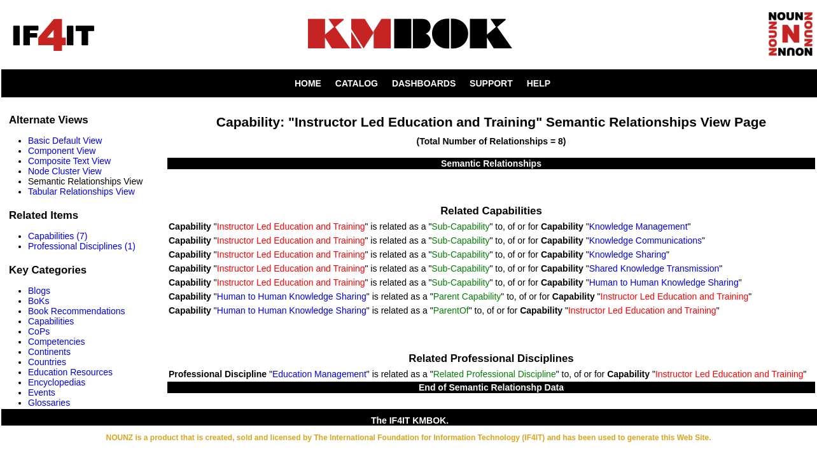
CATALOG (356, 83)
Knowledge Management (638, 226)
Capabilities (51, 321)
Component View (61, 151)
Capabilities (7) (57, 236)
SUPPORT (491, 83)
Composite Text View (69, 161)
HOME (308, 83)
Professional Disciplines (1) (82, 246)
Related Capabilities (490, 211)
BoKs (38, 301)
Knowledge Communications (645, 240)
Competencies (56, 342)
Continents (49, 352)
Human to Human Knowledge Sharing (664, 282)
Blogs (39, 291)
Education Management (319, 374)
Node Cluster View (65, 171)
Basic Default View (65, 140)
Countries (47, 362)
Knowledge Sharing (627, 254)
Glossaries (49, 403)
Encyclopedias (56, 382)
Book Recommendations (76, 311)
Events (41, 392)
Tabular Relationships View (81, 191)
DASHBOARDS (424, 83)
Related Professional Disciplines (490, 358)
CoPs (39, 331)
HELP (538, 83)
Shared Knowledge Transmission (654, 268)
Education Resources (70, 372)
